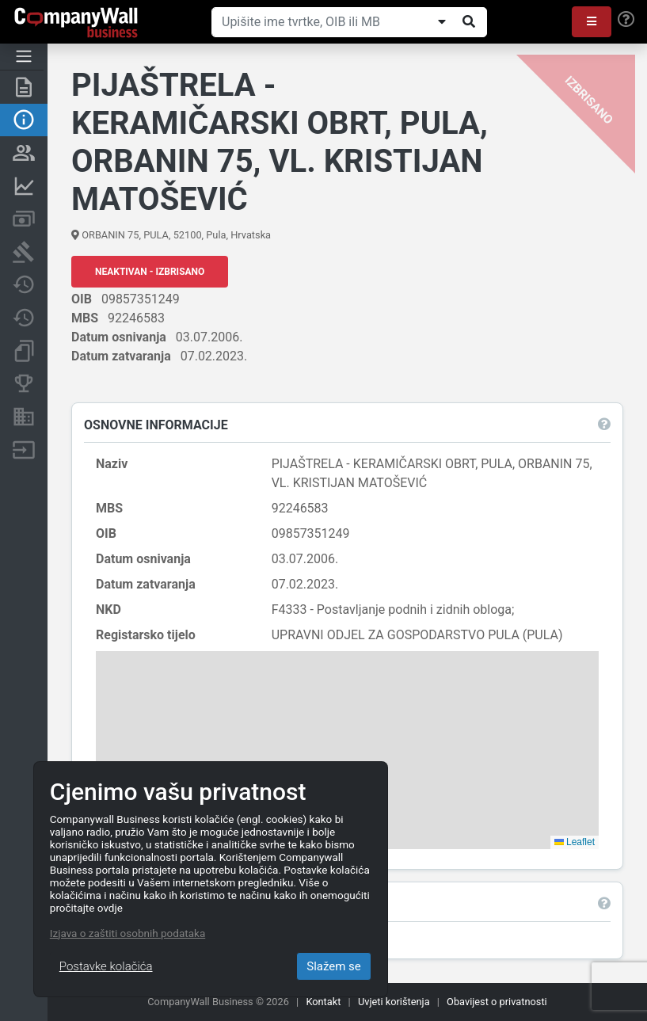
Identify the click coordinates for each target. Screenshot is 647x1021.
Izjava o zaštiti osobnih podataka (127, 933)
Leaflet (574, 842)
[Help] (626, 19)
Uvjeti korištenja (394, 1002)
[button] (591, 21)
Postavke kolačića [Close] (106, 966)
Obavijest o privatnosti (497, 1002)
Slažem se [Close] (333, 966)
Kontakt (323, 1002)
